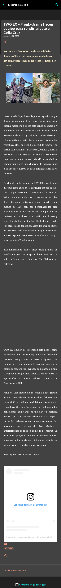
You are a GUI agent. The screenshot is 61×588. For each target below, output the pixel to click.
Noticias (9, 548)
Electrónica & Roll (18, 4)
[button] (5, 42)
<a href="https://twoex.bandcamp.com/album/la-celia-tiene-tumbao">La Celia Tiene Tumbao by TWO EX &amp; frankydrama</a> (30, 306)
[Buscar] (57, 4)
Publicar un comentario (15, 570)
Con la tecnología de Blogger (30, 585)
